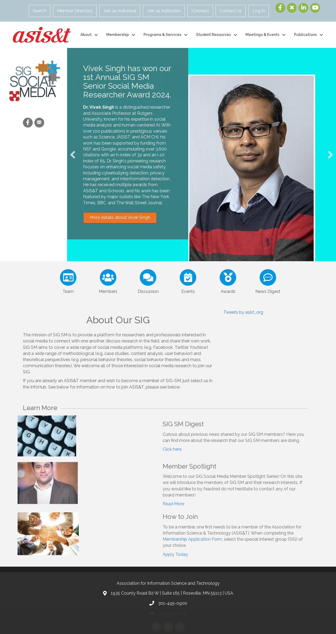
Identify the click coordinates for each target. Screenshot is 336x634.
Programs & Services (162, 34)
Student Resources (213, 34)
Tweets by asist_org (243, 312)
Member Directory (75, 10)
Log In (258, 10)
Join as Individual (119, 10)
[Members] (108, 280)
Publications (305, 34)
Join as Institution (164, 10)
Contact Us (231, 10)
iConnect (200, 10)
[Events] (188, 280)
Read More (173, 516)
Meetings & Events (262, 34)
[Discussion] (148, 280)
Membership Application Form (192, 551)
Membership (117, 34)
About (86, 34)
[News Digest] (267, 280)
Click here (172, 460)
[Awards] (228, 280)
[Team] (68, 280)
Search (39, 10)
